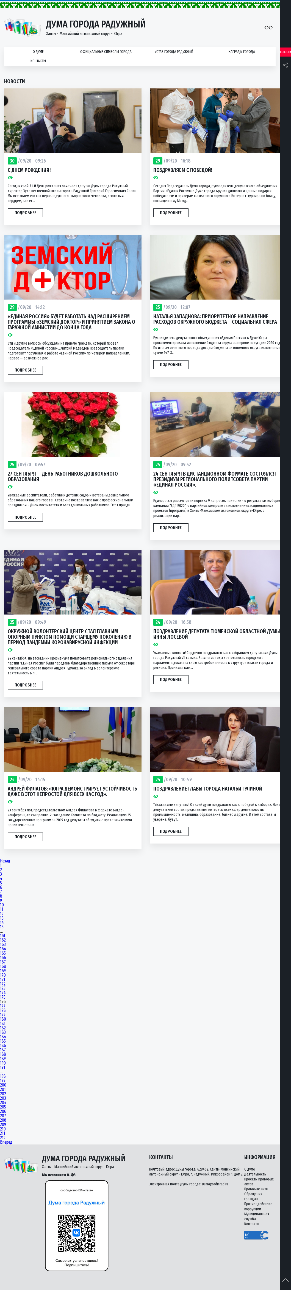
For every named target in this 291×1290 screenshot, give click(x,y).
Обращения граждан (253, 1196)
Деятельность (255, 1174)
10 (2, 905)
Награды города (242, 51)
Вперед (6, 1142)
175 (2, 997)
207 (3, 1116)
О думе (38, 51)
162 (3, 940)
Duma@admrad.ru (215, 1184)
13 (2, 918)
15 (2, 927)
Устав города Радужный (174, 51)
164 (3, 949)
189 (3, 1059)
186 (3, 1045)
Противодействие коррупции (258, 1206)
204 (3, 1103)
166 (3, 958)
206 (3, 1111)
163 (3, 944)
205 (3, 1107)
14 (2, 922)
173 (2, 988)
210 (3, 1129)
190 (3, 1063)
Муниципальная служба (256, 1216)
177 (2, 1006)
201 (3, 1089)
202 (3, 1094)
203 (3, 1098)
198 (3, 1076)
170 (3, 975)
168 (3, 966)
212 (2, 1138)
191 (2, 1067)
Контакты (38, 61)
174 (3, 993)
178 (3, 1010)
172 (2, 984)
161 (2, 936)
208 (3, 1120)
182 (3, 1028)
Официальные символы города (106, 51)
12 (2, 914)
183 (3, 1032)
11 (1, 909)
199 (2, 1081)
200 (3, 1085)
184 (3, 1037)
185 (3, 1041)
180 (3, 1019)
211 (2, 1133)
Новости (285, 52)
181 (2, 1023)
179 (2, 1015)
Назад (5, 861)
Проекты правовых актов (259, 1181)
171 (2, 980)
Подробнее (25, 212)
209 (3, 1125)
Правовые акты (256, 1189)
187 (3, 1050)
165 (3, 953)
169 (3, 971)
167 (3, 962)
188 (3, 1054)
